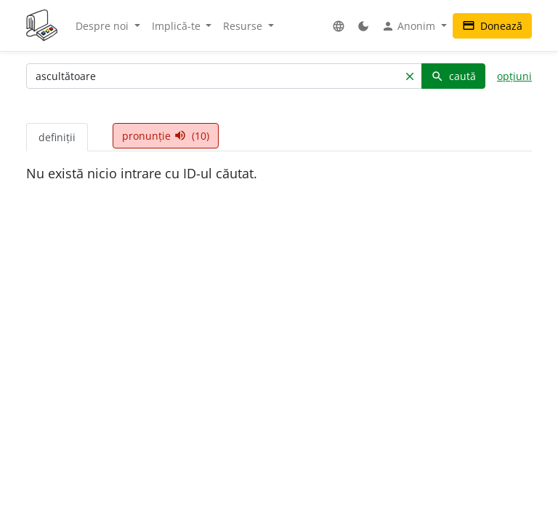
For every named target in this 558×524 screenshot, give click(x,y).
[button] (338, 25)
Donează (492, 26)
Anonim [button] (409, 26)
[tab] (100, 129)
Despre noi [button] (104, 26)
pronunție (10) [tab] (165, 136)
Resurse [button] (244, 26)
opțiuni (514, 76)
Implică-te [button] (177, 26)
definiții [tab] (57, 137)
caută (453, 76)
